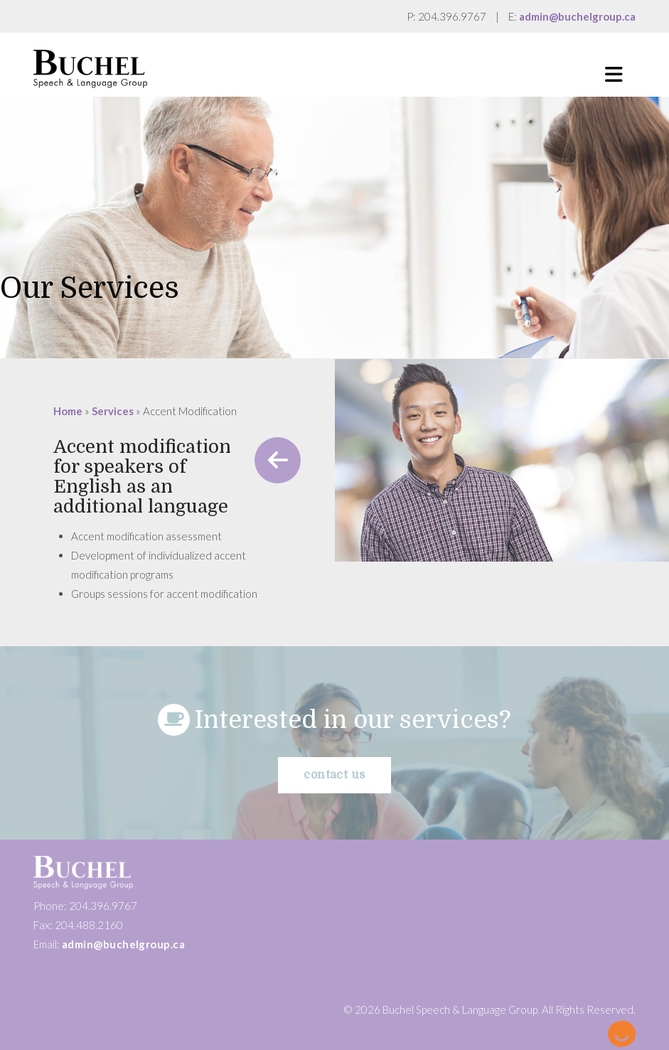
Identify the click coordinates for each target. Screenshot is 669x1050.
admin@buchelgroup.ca (577, 16)
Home (67, 411)
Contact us (334, 774)
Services (113, 411)
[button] (614, 75)
